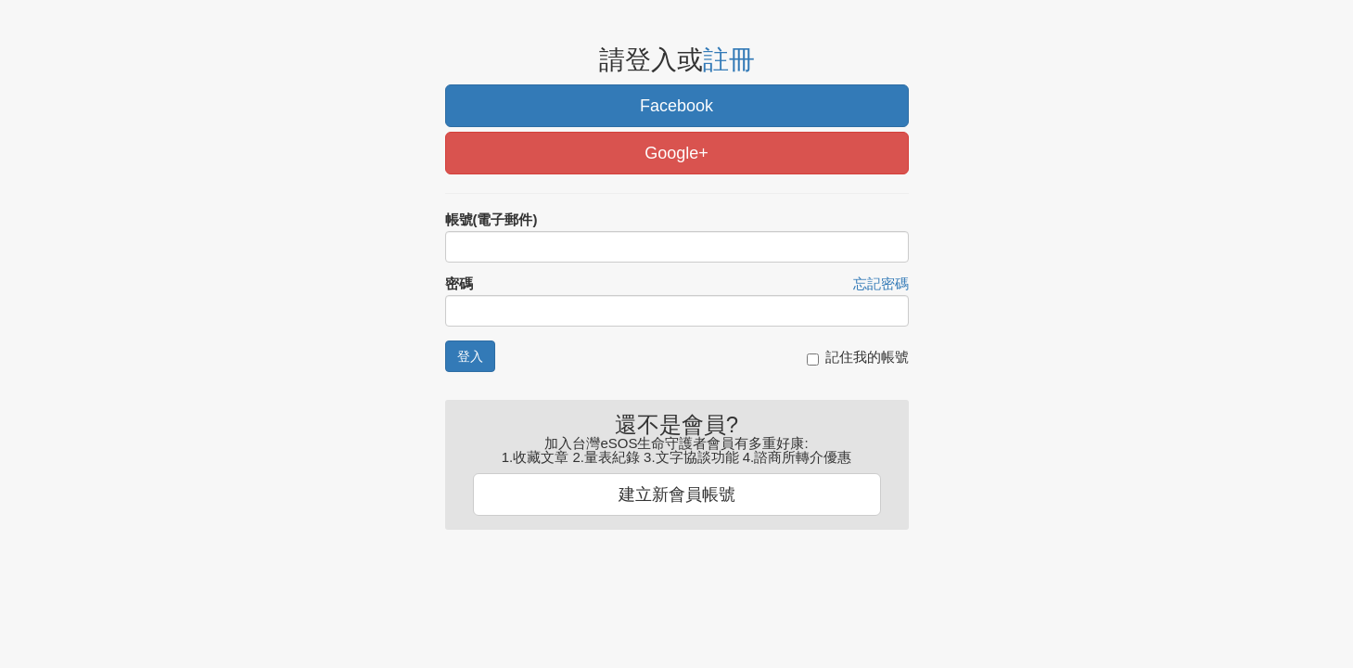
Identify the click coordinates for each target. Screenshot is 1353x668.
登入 (470, 356)
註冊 (729, 59)
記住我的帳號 (858, 358)
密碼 (459, 283)
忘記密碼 (881, 283)
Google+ (676, 153)
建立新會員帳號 (677, 494)
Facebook (676, 105)
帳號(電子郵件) (491, 219)
